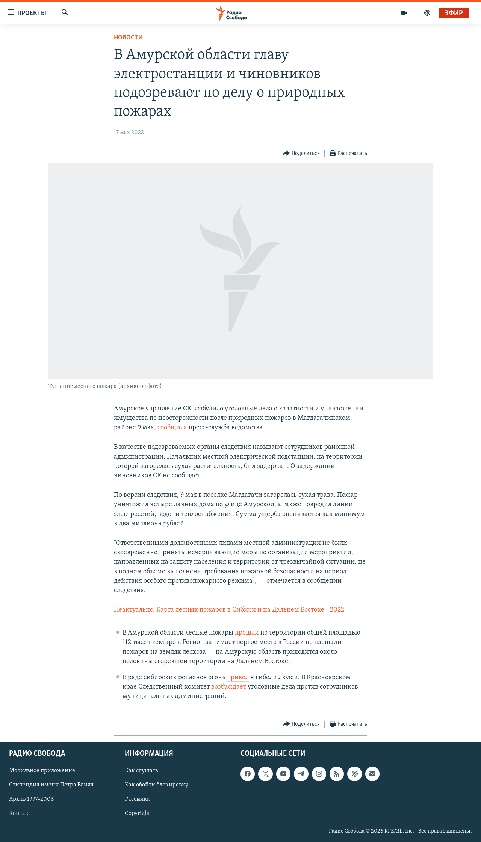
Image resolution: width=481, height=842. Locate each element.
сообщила (172, 427)
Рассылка (137, 799)
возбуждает (228, 686)
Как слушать (141, 771)
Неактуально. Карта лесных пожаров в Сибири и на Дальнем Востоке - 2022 (229, 609)
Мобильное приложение (42, 771)
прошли (247, 632)
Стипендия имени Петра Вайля (51, 785)
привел (238, 677)
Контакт (20, 813)
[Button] (301, 154)
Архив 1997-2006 (31, 799)
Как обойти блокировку (156, 785)
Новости (128, 37)
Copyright (137, 813)
